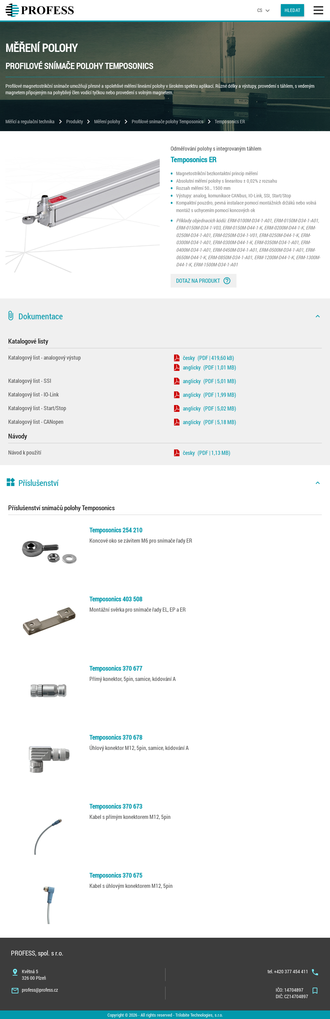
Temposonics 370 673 (115, 806)
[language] (264, 10)
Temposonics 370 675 (115, 875)
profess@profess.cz (40, 990)
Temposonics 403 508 (115, 599)
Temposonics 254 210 (115, 530)
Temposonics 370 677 (115, 668)
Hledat (292, 10)
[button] (165, 316)
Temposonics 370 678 (115, 737)
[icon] (318, 316)
